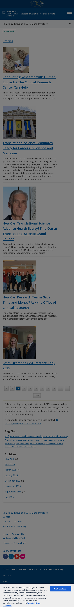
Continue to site (61, 589)
